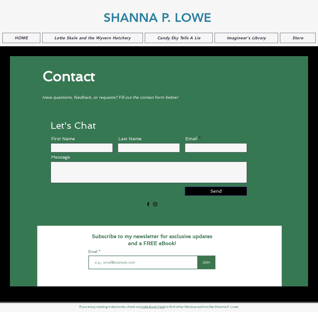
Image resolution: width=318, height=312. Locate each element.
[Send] (216, 191)
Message (60, 157)
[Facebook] (148, 204)
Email (191, 138)
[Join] (206, 262)
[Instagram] (155, 204)
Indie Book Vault (152, 307)
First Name (63, 138)
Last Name (130, 138)
